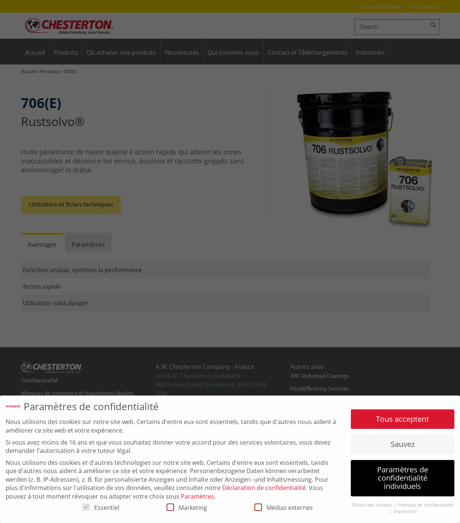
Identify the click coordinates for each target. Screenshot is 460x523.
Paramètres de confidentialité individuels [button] (402, 481)
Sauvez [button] (403, 447)
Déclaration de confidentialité (264, 491)
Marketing (187, 511)
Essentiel (100, 511)
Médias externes (283, 511)
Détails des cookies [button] (372, 508)
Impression (405, 514)
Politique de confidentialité (425, 508)
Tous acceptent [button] (402, 422)
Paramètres (197, 499)
